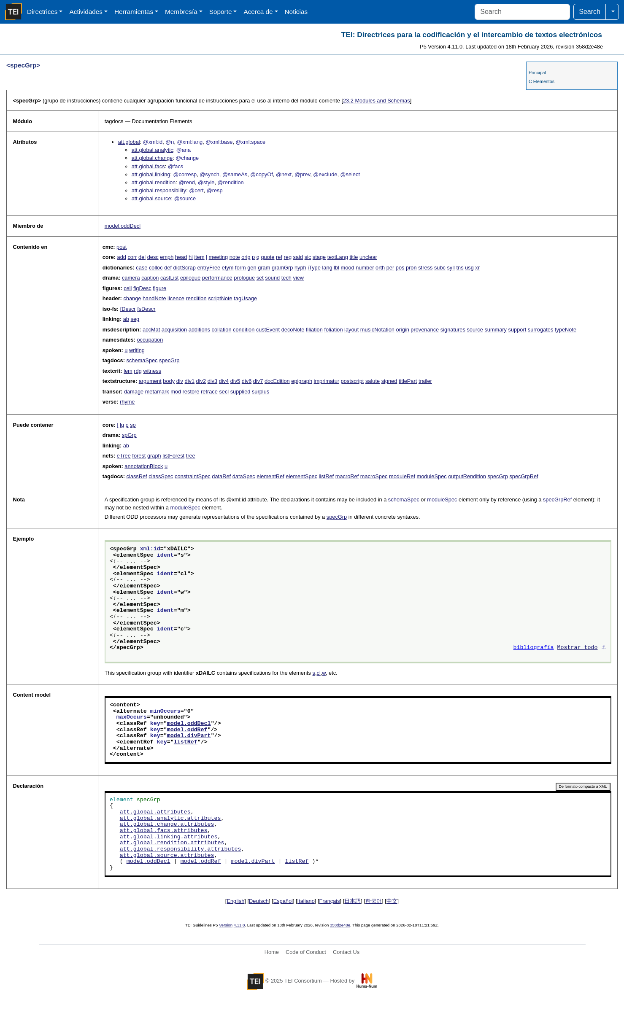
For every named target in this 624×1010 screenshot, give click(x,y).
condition (243, 329)
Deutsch (259, 901)
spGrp (129, 435)
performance (217, 278)
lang (327, 267)
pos (400, 267)
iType (314, 267)
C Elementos (541, 81)
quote (267, 257)
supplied (240, 391)
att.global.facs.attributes (164, 831)
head (181, 257)
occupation (150, 340)
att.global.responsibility (159, 190)
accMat (151, 329)
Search (589, 11)
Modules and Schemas (376, 100)
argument (150, 381)
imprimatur (326, 381)
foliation (333, 329)
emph (166, 257)
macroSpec (374, 476)
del (142, 257)
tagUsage (245, 298)
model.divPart (189, 736)
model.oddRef (187, 730)
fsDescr (146, 309)
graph (154, 455)
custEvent (268, 329)
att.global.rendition (154, 182)
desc (153, 257)
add (121, 257)
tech (286, 278)
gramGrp (282, 267)
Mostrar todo (577, 648)
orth (380, 267)
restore (191, 391)
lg (122, 425)
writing (137, 350)
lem (128, 371)
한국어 (373, 901)
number (365, 267)
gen (251, 267)
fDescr (128, 309)
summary (495, 329)
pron (411, 267)
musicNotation (377, 329)
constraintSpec (193, 476)
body (169, 381)
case (141, 267)
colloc (156, 267)
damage (133, 391)
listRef (326, 476)
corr (132, 257)
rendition (196, 298)
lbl (336, 267)
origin (402, 329)
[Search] (522, 12)
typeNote (565, 329)
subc (440, 267)
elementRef (270, 476)
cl (319, 673)
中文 (391, 901)
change (132, 298)
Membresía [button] (181, 11)
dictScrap (184, 267)
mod (175, 391)
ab (126, 319)
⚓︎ (603, 648)
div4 (224, 381)
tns (460, 267)
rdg (138, 371)
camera (131, 278)
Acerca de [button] (258, 11)
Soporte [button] (220, 11)
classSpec (161, 476)
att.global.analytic (152, 150)
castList (169, 278)
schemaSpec (142, 360)
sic (308, 257)
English (235, 901)
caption (150, 278)
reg (288, 257)
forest (139, 455)
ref (279, 257)
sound (272, 278)
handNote (154, 298)
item (199, 257)
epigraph (301, 381)
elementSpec (301, 476)
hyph (300, 267)
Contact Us (346, 952)
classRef (137, 476)
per (390, 267)
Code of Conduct (306, 952)
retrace (209, 391)
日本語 (352, 901)
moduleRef (402, 476)
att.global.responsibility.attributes (180, 849)
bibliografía (533, 648)
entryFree (208, 267)
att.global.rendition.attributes (172, 843)
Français (329, 901)
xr (477, 267)
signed (389, 381)
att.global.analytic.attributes (170, 818)
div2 (201, 381)
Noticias (296, 11)
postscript (352, 381)
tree (190, 455)
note (235, 257)
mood (347, 267)
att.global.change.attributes (167, 824)
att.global (129, 142)
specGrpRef (523, 476)
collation (222, 329)
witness (152, 371)
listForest (173, 455)
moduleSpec (432, 476)
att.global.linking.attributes (169, 837)
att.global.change (152, 158)
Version (225, 925)
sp (133, 425)
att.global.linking (151, 174)
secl (224, 391)
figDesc (142, 288)
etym (228, 267)
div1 (189, 381)
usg (469, 267)
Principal (537, 72)
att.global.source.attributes (167, 855)
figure (159, 288)
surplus (260, 391)
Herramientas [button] (133, 11)
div (179, 381)
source (475, 329)
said (298, 257)
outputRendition (467, 476)
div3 (212, 381)
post (121, 247)
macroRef (347, 476)
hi (191, 257)
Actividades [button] (86, 11)
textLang (337, 257)
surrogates (540, 329)
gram (264, 267)
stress (425, 267)
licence (175, 298)
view (298, 278)
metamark (157, 391)
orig (245, 257)
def (168, 267)
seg (135, 319)
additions (199, 329)
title (353, 257)
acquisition (174, 329)
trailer (425, 381)
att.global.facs (148, 166)
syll (450, 267)
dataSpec (243, 476)
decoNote (293, 329)
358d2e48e (340, 925)
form (240, 267)
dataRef (221, 476)
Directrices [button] (42, 11)
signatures (452, 329)
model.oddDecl (122, 226)
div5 (235, 381)
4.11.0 (239, 925)
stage (319, 257)
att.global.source (151, 198)
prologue (244, 278)
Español (283, 901)
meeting (218, 257)
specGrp (169, 360)
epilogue (190, 278)
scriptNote (220, 298)
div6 (246, 381)
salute (372, 381)
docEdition (277, 381)
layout (351, 329)
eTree (124, 455)
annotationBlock (143, 466)
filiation (314, 329)
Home (272, 952)
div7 (258, 381)
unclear (368, 257)
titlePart (408, 381)
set (260, 278)
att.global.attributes (155, 812)
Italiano (306, 901)
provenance (425, 329)
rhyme (127, 402)
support (517, 329)
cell (128, 288)
